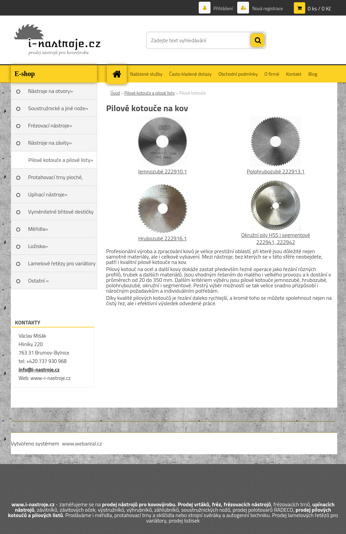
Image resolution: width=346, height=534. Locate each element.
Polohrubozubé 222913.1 (275, 171)
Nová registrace (267, 8)
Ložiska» (38, 246)
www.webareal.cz (82, 443)
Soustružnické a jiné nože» (58, 108)
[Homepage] (119, 73)
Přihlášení (223, 8)
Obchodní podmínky (238, 73)
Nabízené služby (146, 73)
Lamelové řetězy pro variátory (62, 263)
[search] (257, 40)
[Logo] (57, 40)
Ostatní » (38, 280)
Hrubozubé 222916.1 (162, 238)
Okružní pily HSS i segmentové (275, 235)
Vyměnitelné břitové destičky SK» (61, 214)
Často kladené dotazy (190, 73)
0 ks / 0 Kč (319, 8)
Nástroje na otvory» (50, 91)
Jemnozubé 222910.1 (162, 171)
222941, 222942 (275, 242)
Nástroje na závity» (50, 143)
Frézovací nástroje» (50, 125)
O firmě (272, 73)
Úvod (115, 93)
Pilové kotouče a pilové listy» (60, 160)
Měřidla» (38, 229)
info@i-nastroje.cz (39, 369)
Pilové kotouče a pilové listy (149, 93)
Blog (312, 73)
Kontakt (293, 73)
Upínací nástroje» (48, 194)
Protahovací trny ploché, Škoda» (55, 179)
